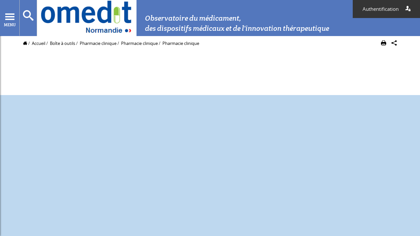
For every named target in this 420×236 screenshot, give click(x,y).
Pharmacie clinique (98, 43)
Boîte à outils (62, 43)
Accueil (38, 43)
